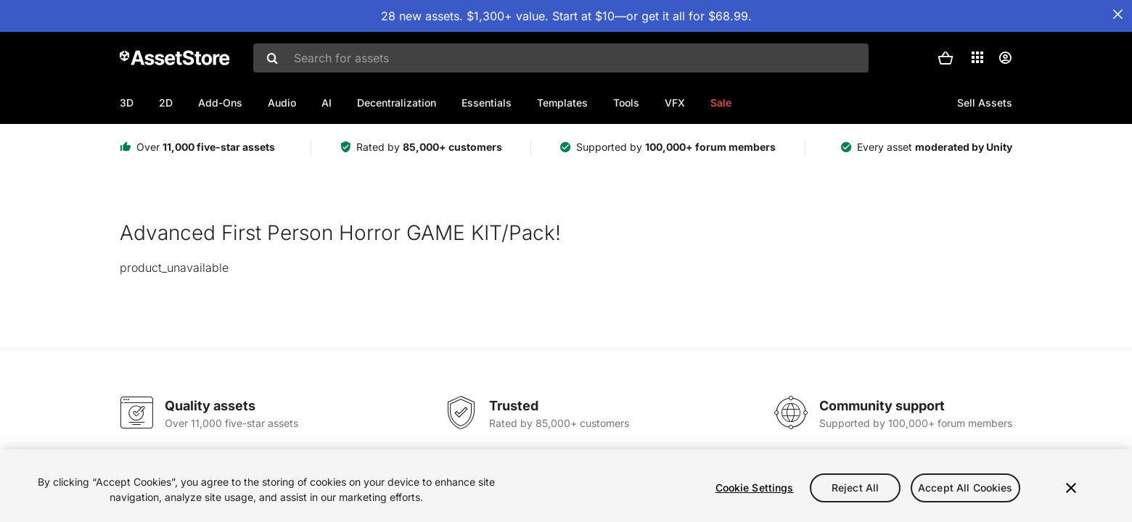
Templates (562, 102)
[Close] (1071, 488)
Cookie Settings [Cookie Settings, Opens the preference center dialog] (754, 487)
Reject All (855, 487)
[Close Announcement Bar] (1117, 14)
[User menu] (1005, 58)
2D (166, 102)
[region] (566, 486)
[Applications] (977, 57)
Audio (282, 102)
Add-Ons (220, 102)
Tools (626, 102)
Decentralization (396, 102)
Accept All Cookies (965, 487)
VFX (675, 102)
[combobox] (561, 58)
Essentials (487, 102)
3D (127, 102)
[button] (945, 58)
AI (326, 102)
